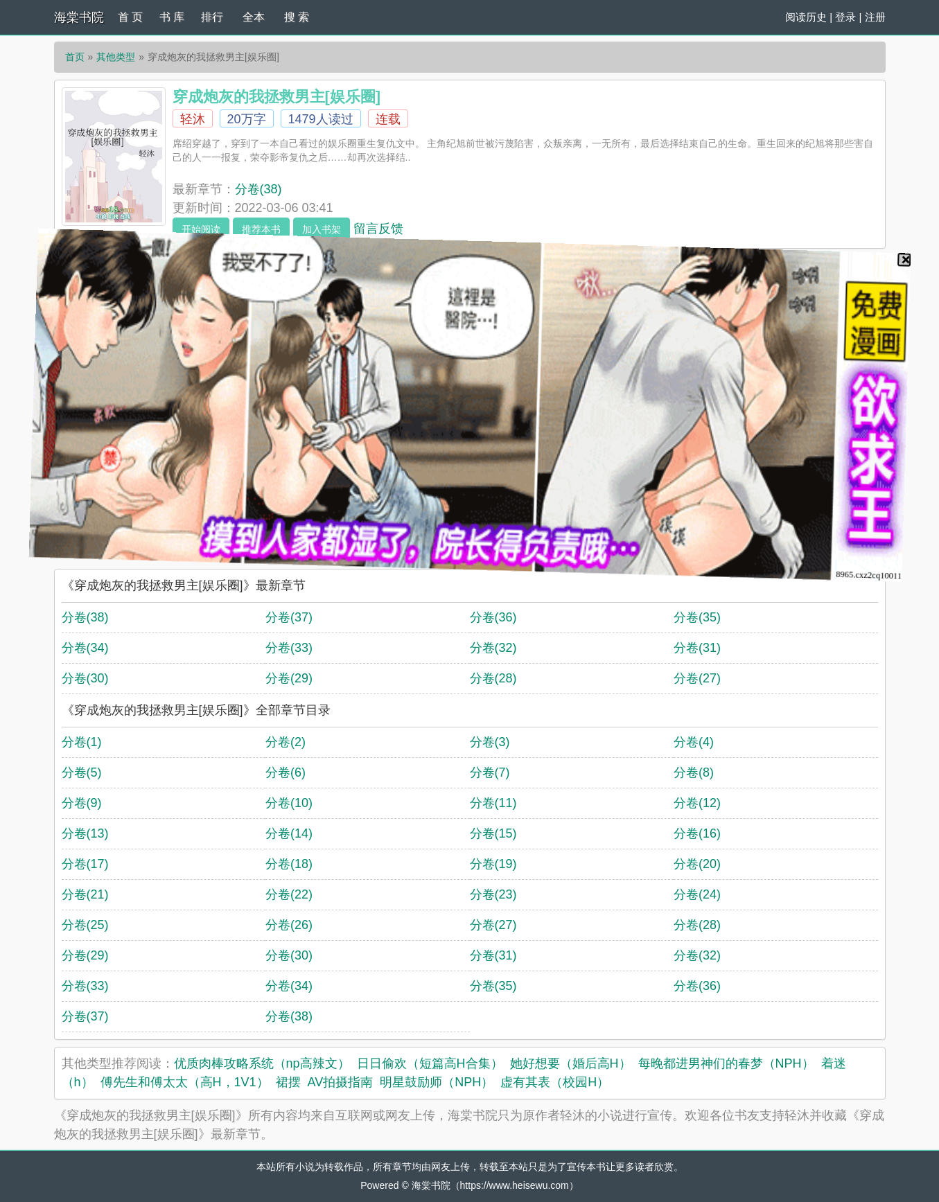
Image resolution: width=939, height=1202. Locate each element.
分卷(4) (694, 742)
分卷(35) (697, 617)
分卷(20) (697, 864)
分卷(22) (289, 894)
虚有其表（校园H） (554, 1082)
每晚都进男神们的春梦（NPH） (726, 1063)
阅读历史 (806, 17)
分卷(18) (289, 864)
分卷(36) (493, 617)
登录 (845, 17)
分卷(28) (493, 678)
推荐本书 (261, 229)
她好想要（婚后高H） (570, 1063)
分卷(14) (289, 833)
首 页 (130, 17)
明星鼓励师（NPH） (436, 1082)
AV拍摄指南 (341, 1082)
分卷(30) (85, 678)
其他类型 (115, 56)
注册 (875, 17)
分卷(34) (85, 648)
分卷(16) (697, 833)
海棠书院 (79, 17)
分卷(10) (289, 803)
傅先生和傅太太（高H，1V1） (184, 1082)
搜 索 (296, 17)
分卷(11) (493, 803)
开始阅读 (201, 229)
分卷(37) (289, 617)
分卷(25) (85, 925)
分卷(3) (490, 742)
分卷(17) (85, 864)
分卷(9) (82, 803)
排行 (212, 17)
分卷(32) (493, 648)
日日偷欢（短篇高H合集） (430, 1063)
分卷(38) (258, 189)
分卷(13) (85, 833)
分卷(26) (289, 925)
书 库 (171, 17)
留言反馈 (378, 229)
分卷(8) (694, 772)
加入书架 (321, 229)
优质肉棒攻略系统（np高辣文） (262, 1063)
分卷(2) (285, 742)
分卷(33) (289, 648)
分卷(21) (85, 894)
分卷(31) (697, 648)
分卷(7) (490, 772)
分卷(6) (285, 772)
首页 (75, 56)
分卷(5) (82, 772)
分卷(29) (289, 678)
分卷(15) (493, 833)
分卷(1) (82, 742)
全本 (254, 17)
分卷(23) (493, 894)
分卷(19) (493, 864)
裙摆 (288, 1082)
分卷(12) (697, 803)
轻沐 (192, 119)
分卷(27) (697, 678)
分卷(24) (697, 894)
